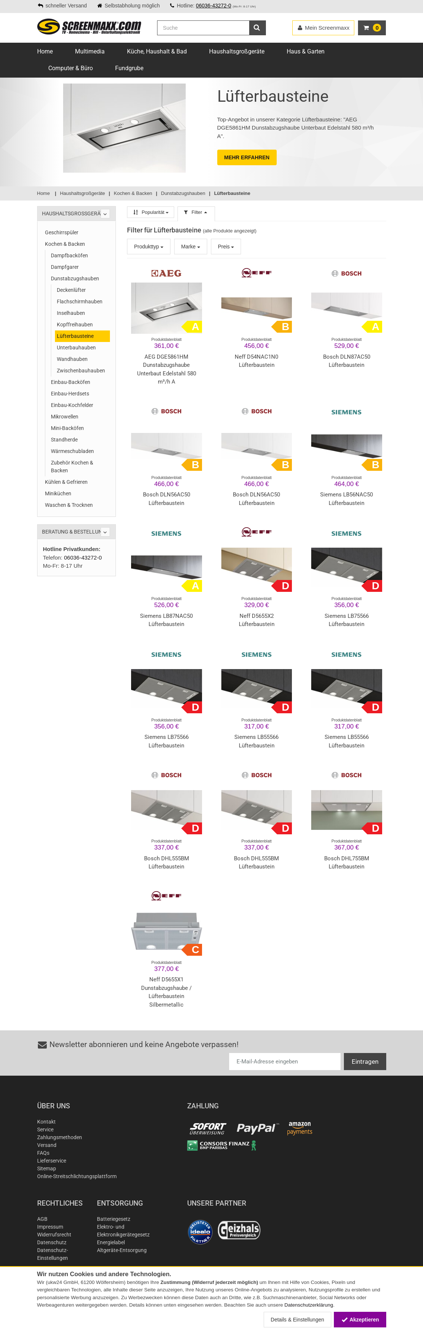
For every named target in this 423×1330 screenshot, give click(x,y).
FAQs (43, 1153)
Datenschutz (51, 1242)
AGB (42, 1219)
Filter (196, 212)
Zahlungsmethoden (59, 1137)
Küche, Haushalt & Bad (157, 51)
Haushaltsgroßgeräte (236, 51)
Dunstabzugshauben (75, 278)
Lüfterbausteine (75, 336)
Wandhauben (72, 359)
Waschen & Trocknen (69, 505)
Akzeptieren (360, 1319)
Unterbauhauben (76, 348)
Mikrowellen (64, 417)
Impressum (50, 1227)
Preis (226, 247)
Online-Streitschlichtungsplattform (77, 1176)
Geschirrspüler (61, 232)
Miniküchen (58, 493)
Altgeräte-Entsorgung (122, 1250)
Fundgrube (129, 68)
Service (45, 1129)
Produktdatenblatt (167, 340)
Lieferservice (51, 1161)
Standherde (64, 440)
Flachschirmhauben (80, 301)
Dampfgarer (65, 267)
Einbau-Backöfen (70, 382)
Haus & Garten (306, 51)
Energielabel (111, 1242)
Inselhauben (71, 313)
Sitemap (46, 1168)
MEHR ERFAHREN (247, 157)
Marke (190, 247)
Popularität (151, 212)
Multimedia (90, 51)
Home (45, 51)
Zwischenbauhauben (81, 371)
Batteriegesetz (113, 1219)
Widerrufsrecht (54, 1235)
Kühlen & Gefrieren (66, 482)
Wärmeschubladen (72, 451)
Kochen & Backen (65, 244)
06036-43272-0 (213, 6)
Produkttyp (148, 247)
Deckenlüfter (71, 290)
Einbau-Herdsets (70, 394)
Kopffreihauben (75, 324)
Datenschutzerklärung (308, 1305)
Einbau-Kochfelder (72, 405)
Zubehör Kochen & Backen (72, 466)
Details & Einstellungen (297, 1320)
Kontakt (46, 1122)
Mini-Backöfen (67, 428)
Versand (46, 1145)
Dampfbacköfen (69, 255)
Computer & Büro (70, 68)
